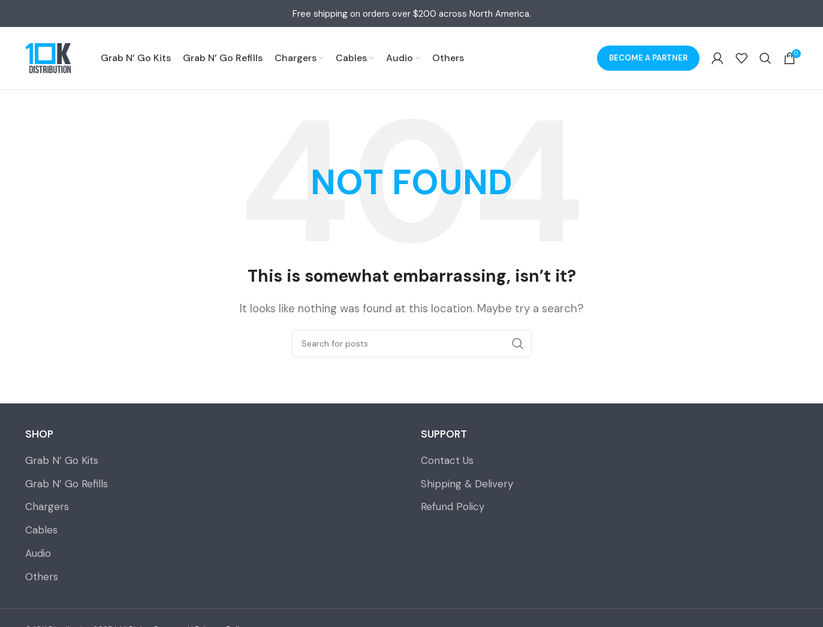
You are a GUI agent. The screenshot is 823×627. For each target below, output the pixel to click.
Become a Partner (648, 58)
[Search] (765, 58)
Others (41, 576)
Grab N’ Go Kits (61, 460)
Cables (41, 529)
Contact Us (447, 460)
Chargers (47, 506)
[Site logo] (48, 58)
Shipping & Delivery (467, 483)
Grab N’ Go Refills (66, 483)
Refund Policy (452, 506)
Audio (38, 553)
